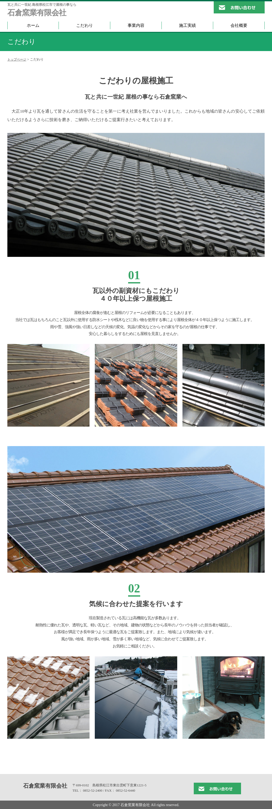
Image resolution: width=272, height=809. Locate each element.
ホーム (33, 25)
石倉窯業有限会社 (36, 13)
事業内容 (136, 25)
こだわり (84, 25)
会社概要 (239, 25)
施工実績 (187, 25)
